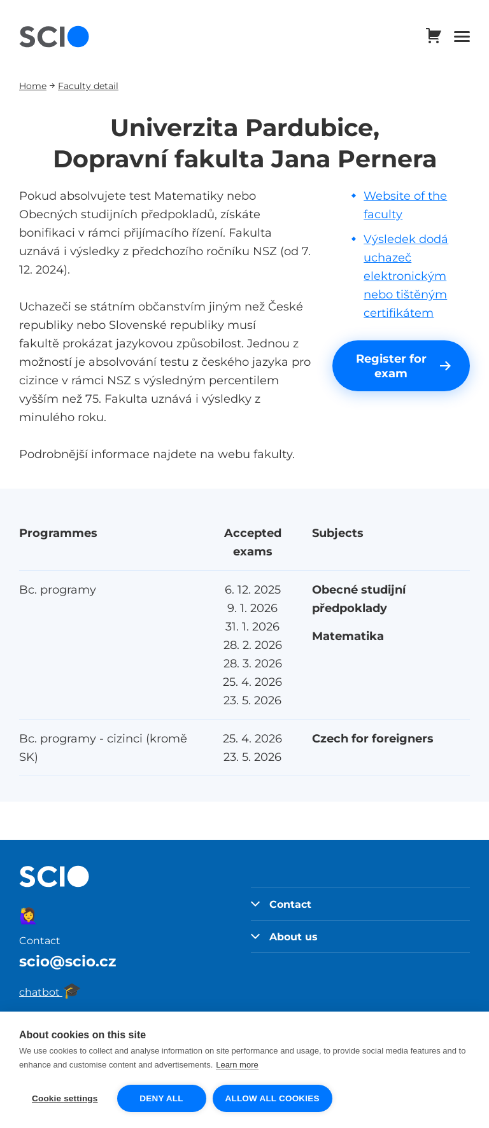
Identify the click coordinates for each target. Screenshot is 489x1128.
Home (32, 85)
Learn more (237, 1064)
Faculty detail (88, 85)
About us (284, 936)
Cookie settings (65, 1098)
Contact (281, 904)
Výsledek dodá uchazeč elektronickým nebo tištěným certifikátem (406, 275)
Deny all (161, 1098)
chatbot (50, 992)
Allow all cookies (272, 1098)
